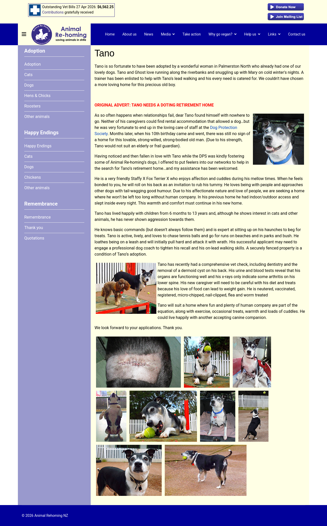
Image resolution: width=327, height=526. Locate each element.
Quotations (34, 238)
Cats (28, 74)
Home (110, 34)
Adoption (32, 64)
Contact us (296, 34)
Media (166, 34)
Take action (191, 34)
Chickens (32, 177)
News (148, 34)
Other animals (37, 116)
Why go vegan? (220, 34)
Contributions (53, 12)
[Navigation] (24, 34)
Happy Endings (37, 146)
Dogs (29, 85)
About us (129, 34)
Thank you (33, 227)
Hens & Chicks (37, 95)
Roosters (32, 106)
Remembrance (37, 217)
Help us (250, 34)
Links (272, 34)
